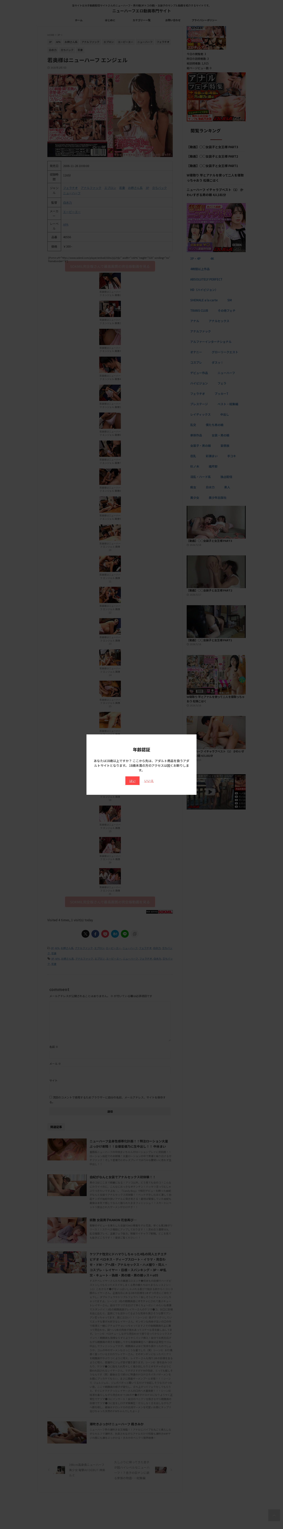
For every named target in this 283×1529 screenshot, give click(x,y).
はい (132, 780)
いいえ (149, 780)
